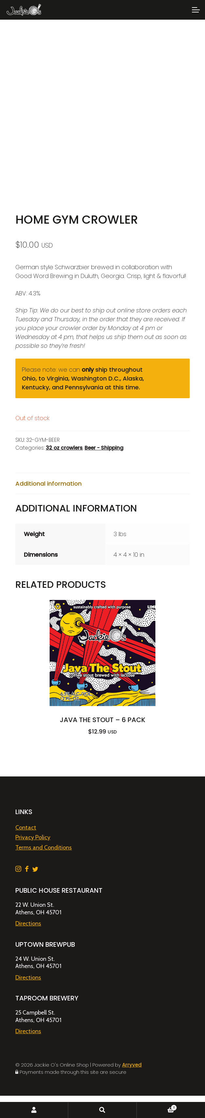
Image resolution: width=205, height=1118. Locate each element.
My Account (34, 1110)
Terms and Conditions (43, 847)
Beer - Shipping (104, 448)
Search (102, 1110)
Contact (25, 827)
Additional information (48, 483)
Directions (28, 923)
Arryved (132, 1064)
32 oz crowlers (64, 448)
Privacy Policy (32, 837)
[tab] (102, 483)
